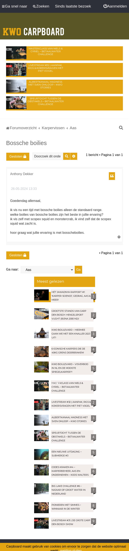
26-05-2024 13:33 (23, 189)
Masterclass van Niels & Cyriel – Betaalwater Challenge (46, 51)
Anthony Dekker (21, 174)
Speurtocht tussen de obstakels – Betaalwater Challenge (45, 101)
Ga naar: (12, 269)
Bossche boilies (26, 143)
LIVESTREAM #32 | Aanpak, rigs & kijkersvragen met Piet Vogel (45, 68)
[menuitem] (115, 6)
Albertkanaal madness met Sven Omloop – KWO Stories (45, 84)
